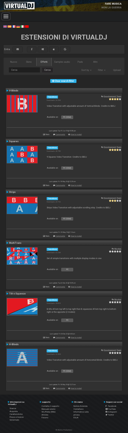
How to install (76, 134)
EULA (75, 417)
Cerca (47, 70)
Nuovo (13, 62)
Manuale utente (48, 409)
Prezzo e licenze (17, 417)
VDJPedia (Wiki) (49, 412)
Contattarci (78, 409)
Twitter (110, 415)
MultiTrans (15, 243)
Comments (60, 134)
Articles (45, 415)
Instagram (111, 412)
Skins (29, 62)
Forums (45, 417)
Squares (14, 141)
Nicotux (117, 249)
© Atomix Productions (64, 430)
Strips (12, 192)
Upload (117, 70)
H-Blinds (14, 344)
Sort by (86, 70)
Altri (95, 62)
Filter (101, 70)
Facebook (111, 406)
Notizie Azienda (80, 406)
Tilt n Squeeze (17, 293)
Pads (80, 62)
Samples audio (62, 62)
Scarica (13, 408)
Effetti (44, 62)
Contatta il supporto (50, 406)
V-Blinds (13, 90)
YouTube (111, 409)
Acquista (14, 411)
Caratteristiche (16, 414)
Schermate (14, 420)
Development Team (112, 96)
